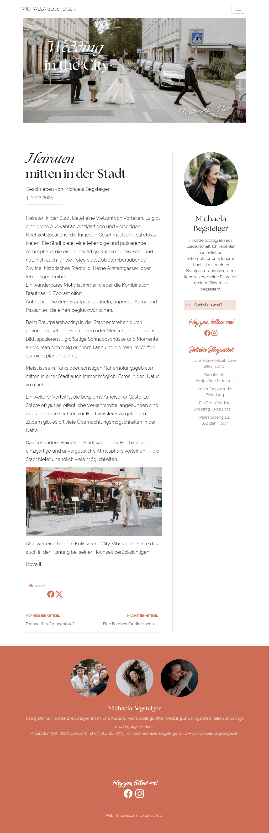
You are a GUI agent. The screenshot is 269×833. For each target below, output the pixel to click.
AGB (109, 815)
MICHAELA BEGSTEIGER (27, 9)
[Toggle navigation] (238, 9)
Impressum (126, 815)
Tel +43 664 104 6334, (106, 733)
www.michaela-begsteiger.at (211, 733)
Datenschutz (151, 815)
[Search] (210, 305)
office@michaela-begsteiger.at (155, 733)
